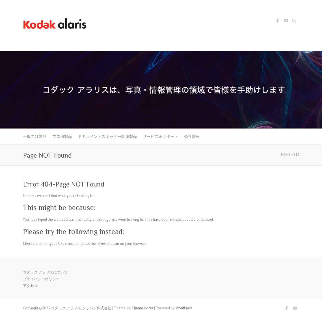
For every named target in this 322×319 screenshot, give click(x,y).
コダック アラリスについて (45, 272)
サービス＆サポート (160, 136)
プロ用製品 (62, 136)
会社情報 (192, 136)
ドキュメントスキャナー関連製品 (107, 136)
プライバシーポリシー (41, 279)
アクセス (30, 285)
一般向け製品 (35, 136)
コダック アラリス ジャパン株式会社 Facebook (277, 21)
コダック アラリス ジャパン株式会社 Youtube (286, 21)
